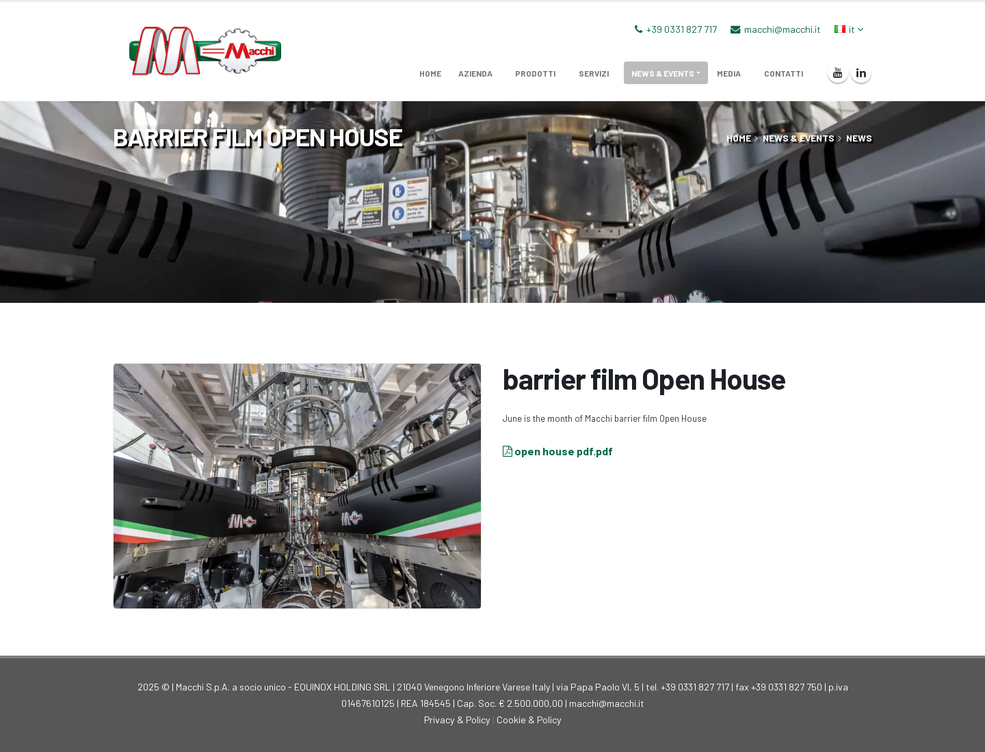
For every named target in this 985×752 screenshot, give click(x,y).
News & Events (662, 73)
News (859, 138)
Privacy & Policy (457, 719)
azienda (475, 73)
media (729, 73)
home (430, 73)
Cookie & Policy (529, 719)
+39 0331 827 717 (681, 29)
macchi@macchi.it (782, 29)
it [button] (849, 29)
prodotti (535, 73)
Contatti (783, 73)
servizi (594, 73)
